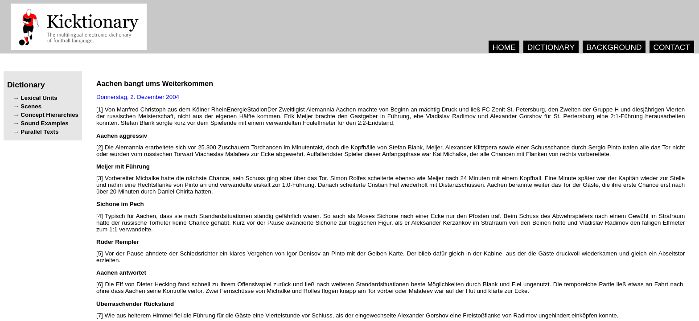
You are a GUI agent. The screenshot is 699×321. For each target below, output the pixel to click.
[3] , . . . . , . (390, 185)
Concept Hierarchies (49, 114)
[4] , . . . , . (390, 223)
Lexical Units (39, 98)
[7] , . (357, 315)
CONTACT (671, 47)
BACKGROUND (613, 47)
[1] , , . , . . (390, 116)
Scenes (31, 106)
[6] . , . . (390, 287)
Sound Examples (44, 123)
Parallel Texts (39, 131)
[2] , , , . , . (390, 150)
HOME (504, 47)
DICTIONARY (551, 47)
